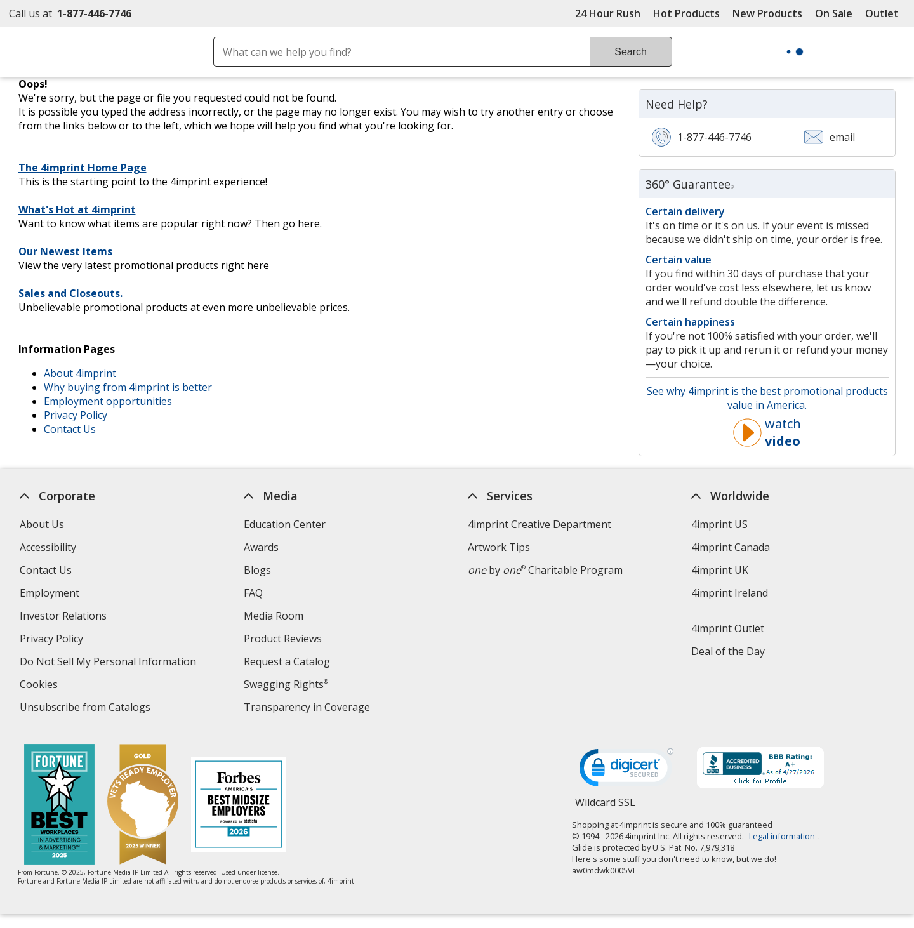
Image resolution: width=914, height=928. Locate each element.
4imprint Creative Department (539, 524)
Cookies (40, 685)
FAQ (253, 593)
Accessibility (48, 547)
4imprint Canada (731, 547)
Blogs (257, 570)
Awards (261, 547)
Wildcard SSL (605, 807)
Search (630, 51)
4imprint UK (720, 570)
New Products (767, 13)
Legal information (782, 836)
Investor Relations (65, 617)
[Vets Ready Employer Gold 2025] (143, 806)
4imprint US (720, 524)
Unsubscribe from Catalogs (87, 708)
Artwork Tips (499, 547)
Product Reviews (283, 639)
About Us (42, 524)
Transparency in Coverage (308, 708)
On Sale (833, 13)
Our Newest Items (65, 251)
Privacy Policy (75, 415)
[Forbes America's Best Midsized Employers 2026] (239, 806)
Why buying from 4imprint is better (128, 387)
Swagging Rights (286, 684)
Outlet (885, 13)
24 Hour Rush (607, 13)
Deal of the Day (728, 651)
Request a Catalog (287, 661)
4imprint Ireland (730, 593)
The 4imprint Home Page (82, 168)
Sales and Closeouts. (70, 293)
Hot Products (686, 13)
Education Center (285, 524)
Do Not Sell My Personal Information (109, 663)
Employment (49, 593)
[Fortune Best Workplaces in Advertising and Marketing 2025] (60, 806)
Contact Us (70, 429)
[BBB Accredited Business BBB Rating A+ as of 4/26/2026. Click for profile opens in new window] (760, 769)
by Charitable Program (545, 570)
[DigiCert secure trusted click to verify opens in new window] (626, 771)
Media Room (273, 616)
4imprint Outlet (728, 628)
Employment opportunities (108, 401)
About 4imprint (80, 373)
